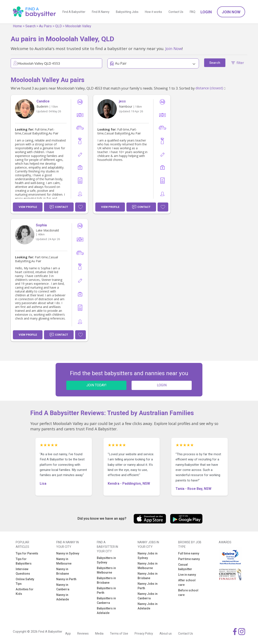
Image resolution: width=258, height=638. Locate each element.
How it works (153, 12)
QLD (58, 26)
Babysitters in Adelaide (106, 611)
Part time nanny (189, 559)
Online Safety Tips (25, 581)
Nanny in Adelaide (62, 597)
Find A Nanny (100, 12)
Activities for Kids (24, 591)
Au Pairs (45, 26)
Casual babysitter (185, 567)
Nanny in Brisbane (62, 571)
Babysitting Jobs (127, 12)
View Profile (28, 207)
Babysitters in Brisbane (106, 580)
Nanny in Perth (66, 579)
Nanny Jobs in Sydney (148, 556)
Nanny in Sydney (67, 553)
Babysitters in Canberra (106, 601)
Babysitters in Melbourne (106, 570)
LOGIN (162, 385)
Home (17, 26)
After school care (187, 582)
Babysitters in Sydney (106, 560)
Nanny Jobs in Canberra (148, 596)
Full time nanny (188, 553)
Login (206, 12)
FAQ (192, 12)
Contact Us (175, 12)
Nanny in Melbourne (63, 561)
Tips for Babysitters (24, 561)
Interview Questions (23, 571)
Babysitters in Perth (106, 590)
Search (30, 26)
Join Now (231, 12)
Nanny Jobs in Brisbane (148, 576)
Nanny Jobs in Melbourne (148, 566)
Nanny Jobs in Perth (148, 586)
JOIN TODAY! (96, 385)
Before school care (188, 593)
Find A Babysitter (73, 12)
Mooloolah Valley (78, 26)
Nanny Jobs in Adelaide (148, 606)
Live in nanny (187, 574)
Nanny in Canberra (62, 587)
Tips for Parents (27, 553)
